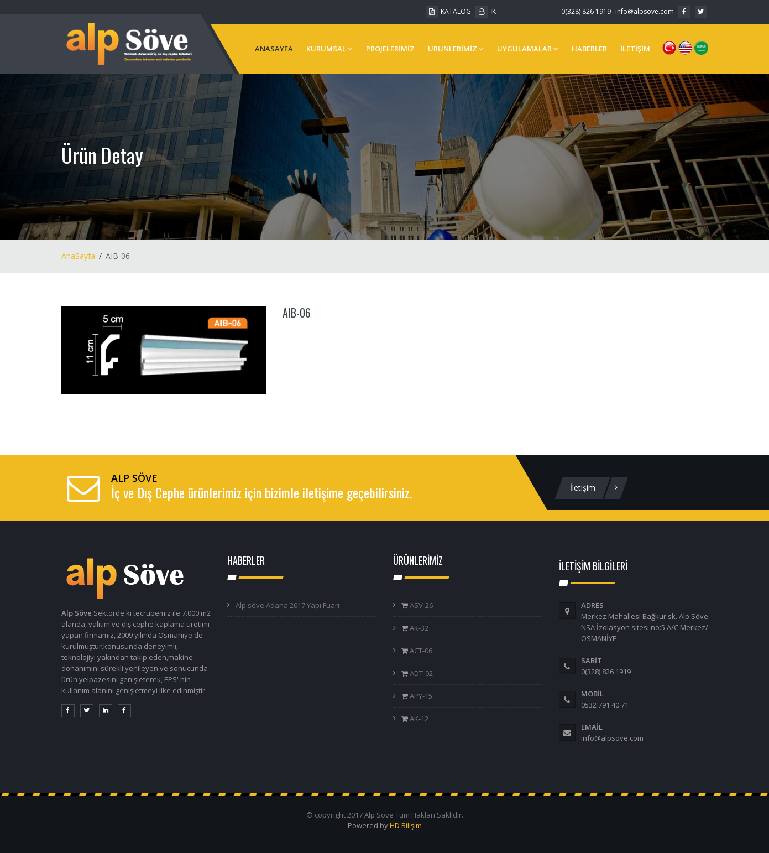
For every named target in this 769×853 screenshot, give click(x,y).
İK (485, 11)
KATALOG (448, 11)
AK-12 (418, 719)
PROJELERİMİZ (390, 49)
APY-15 (420, 696)
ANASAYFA (274, 49)
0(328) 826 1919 (586, 11)
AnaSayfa (78, 256)
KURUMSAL (329, 49)
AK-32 (418, 628)
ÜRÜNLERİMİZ (456, 49)
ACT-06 (420, 651)
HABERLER (589, 49)
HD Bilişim (406, 825)
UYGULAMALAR (527, 49)
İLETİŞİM (635, 49)
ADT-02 (420, 673)
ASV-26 (420, 605)
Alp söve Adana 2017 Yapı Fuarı (287, 605)
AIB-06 (297, 312)
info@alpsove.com (644, 11)
